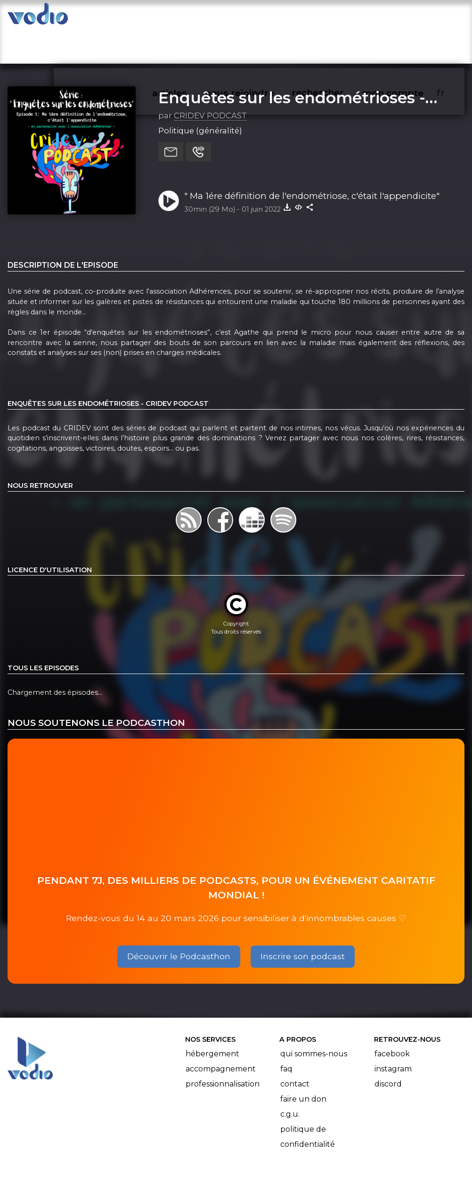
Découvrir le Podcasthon (178, 920)
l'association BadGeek (155, 1156)
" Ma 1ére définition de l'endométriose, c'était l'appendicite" (311, 159)
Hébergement (212, 1017)
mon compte (407, 17)
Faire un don (303, 1062)
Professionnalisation (223, 1047)
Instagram (393, 1032)
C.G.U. (290, 1077)
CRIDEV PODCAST (210, 79)
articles (188, 17)
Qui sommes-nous (313, 1017)
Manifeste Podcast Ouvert (262, 1143)
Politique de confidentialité (307, 1100)
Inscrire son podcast (302, 920)
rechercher (334, 17)
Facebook (392, 1017)
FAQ (286, 1032)
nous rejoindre (257, 17)
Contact (294, 1047)
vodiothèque (124, 17)
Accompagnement (221, 1032)
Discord (388, 1047)
